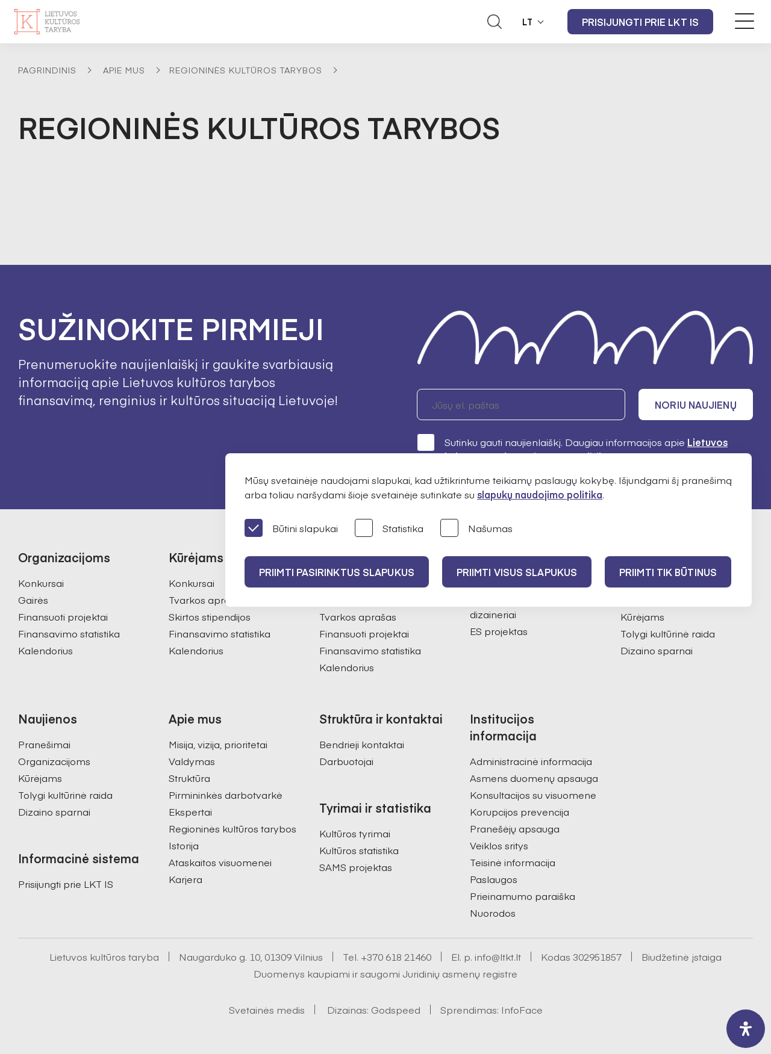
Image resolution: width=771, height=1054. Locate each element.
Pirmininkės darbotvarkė (225, 794)
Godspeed (395, 1009)
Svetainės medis (267, 1009)
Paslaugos (493, 878)
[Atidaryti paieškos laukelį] (494, 21)
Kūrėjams (642, 616)
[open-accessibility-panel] (745, 1028)
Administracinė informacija (531, 760)
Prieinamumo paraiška (522, 895)
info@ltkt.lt (498, 956)
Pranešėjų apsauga (515, 828)
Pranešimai (44, 744)
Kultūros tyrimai (354, 833)
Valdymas (192, 760)
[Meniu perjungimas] (744, 21)
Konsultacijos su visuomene (533, 794)
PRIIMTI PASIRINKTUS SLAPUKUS (336, 571)
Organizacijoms (54, 760)
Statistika (389, 529)
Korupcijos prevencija (519, 811)
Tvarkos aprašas (207, 599)
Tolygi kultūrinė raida (667, 633)
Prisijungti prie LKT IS (640, 21)
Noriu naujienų (695, 404)
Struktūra (189, 777)
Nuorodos (493, 912)
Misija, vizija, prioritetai (218, 744)
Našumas (476, 529)
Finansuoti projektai (63, 616)
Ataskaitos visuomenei (220, 862)
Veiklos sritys (499, 845)
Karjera (185, 878)
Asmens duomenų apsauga (534, 777)
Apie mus (124, 70)
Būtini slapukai (291, 529)
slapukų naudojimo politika (539, 494)
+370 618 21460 (396, 956)
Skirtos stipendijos (210, 616)
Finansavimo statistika (69, 633)
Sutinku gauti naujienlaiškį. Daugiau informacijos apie (572, 449)
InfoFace (522, 1009)
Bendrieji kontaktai (361, 744)
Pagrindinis (47, 70)
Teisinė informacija (512, 862)
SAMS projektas (355, 866)
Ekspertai (190, 811)
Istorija (184, 845)
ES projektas (499, 630)
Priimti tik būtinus (668, 571)
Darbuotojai (346, 760)
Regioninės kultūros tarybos (245, 70)
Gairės (33, 599)
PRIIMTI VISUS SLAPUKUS (517, 571)
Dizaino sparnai (656, 650)
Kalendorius (45, 650)
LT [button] (527, 22)
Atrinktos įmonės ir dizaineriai (512, 607)
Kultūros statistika (359, 850)
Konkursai (41, 582)
